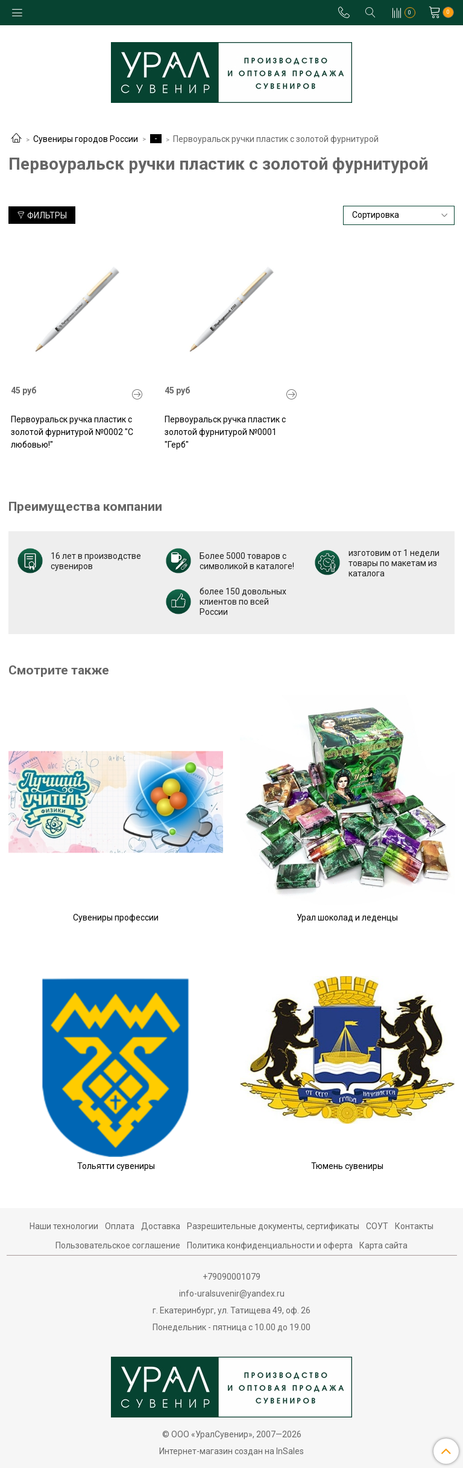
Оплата (119, 1226)
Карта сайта (383, 1245)
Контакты (414, 1226)
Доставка (160, 1226)
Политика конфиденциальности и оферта (270, 1245)
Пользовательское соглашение (117, 1245)
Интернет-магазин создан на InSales (231, 1451)
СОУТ (377, 1226)
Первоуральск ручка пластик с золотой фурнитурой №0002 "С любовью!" (72, 432)
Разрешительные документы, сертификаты (273, 1226)
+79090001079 (231, 1276)
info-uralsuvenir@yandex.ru (232, 1293)
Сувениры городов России (85, 139)
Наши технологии (64, 1226)
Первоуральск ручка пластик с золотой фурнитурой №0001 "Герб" (225, 432)
